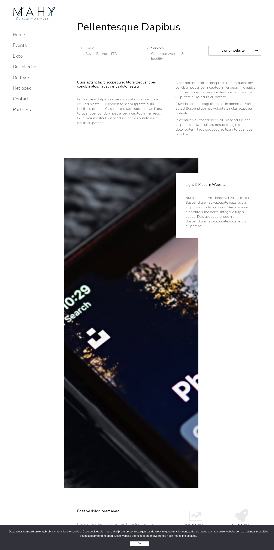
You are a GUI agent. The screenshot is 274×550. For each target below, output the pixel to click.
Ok (139, 543)
